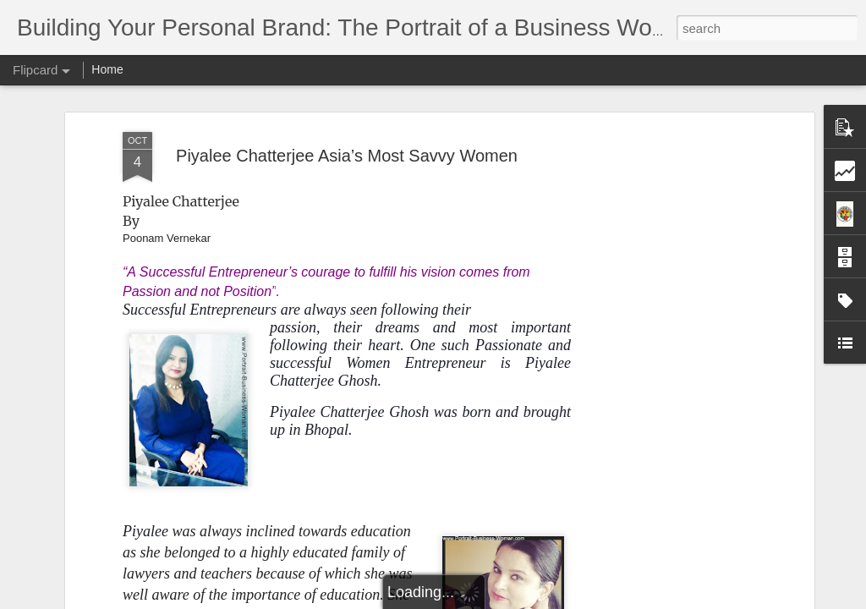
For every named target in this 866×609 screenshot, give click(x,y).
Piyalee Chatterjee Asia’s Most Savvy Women (347, 155)
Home (107, 69)
